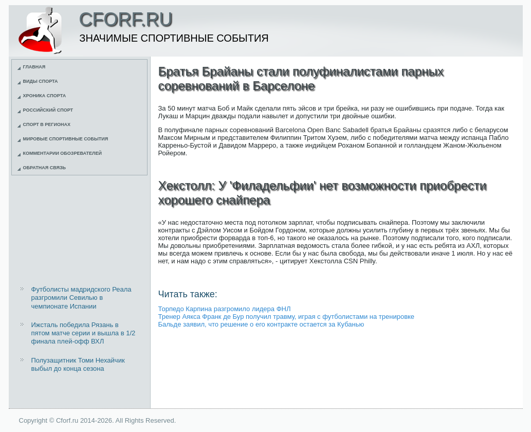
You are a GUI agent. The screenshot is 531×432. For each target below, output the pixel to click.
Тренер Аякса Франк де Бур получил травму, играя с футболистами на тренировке (286, 316)
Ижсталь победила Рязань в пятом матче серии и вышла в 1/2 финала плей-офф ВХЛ (83, 333)
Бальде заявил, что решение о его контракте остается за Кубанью (261, 324)
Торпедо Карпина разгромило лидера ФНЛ (224, 309)
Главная (34, 66)
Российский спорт (48, 110)
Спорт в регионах (46, 124)
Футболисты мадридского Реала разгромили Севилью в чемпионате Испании (81, 297)
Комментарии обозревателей (62, 153)
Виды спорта (40, 81)
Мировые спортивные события (65, 138)
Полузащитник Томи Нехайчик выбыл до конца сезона (78, 364)
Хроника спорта (44, 95)
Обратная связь (44, 167)
